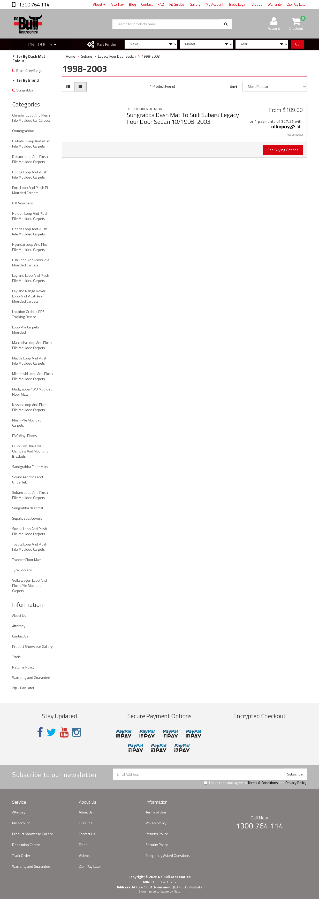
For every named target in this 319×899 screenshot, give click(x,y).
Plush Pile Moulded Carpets (27, 422)
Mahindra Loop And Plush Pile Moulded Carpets (32, 345)
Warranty (275, 4)
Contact (147, 4)
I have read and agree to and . (255, 782)
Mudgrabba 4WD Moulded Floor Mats (32, 391)
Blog (132, 4)
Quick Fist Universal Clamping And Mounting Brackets (30, 451)
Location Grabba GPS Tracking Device (28, 314)
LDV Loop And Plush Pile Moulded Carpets (30, 262)
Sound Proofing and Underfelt (27, 479)
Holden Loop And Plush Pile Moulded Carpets (30, 216)
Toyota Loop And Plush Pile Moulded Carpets (29, 546)
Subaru (86, 56)
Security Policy (157, 844)
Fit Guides (177, 4)
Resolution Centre (26, 844)
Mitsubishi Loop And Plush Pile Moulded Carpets (32, 376)
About (99, 4)
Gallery (195, 4)
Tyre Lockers (22, 570)
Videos (257, 4)
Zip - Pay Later (23, 687)
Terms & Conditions (263, 782)
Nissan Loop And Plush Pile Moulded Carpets (30, 407)
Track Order (21, 855)
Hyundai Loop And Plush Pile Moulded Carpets (31, 247)
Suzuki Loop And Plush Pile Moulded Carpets (29, 531)
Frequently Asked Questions (168, 855)
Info (299, 126)
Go (297, 44)
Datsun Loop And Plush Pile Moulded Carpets (30, 159)
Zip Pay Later (297, 4)
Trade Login (237, 4)
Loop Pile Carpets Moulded (25, 329)
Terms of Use (156, 812)
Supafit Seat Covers (27, 518)
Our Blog (85, 823)
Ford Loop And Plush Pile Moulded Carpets (31, 190)
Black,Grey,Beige (29, 70)
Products (42, 44)
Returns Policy (23, 667)
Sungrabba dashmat (27, 508)
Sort (233, 86)
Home (70, 56)
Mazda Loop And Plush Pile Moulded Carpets (29, 360)
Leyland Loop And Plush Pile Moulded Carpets (30, 278)
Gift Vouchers (22, 203)
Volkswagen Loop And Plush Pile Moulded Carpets (29, 585)
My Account (214, 4)
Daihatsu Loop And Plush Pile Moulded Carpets (31, 143)
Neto (177, 891)
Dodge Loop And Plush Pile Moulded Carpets (29, 174)
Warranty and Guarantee (31, 677)
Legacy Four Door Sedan (117, 56)
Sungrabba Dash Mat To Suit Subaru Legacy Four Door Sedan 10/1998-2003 (183, 118)
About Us (19, 615)
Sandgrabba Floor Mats (30, 466)
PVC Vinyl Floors (24, 435)
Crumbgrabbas (23, 130)
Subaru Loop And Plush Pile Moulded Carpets (30, 495)
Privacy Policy (295, 782)
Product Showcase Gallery (32, 646)
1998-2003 (151, 56)
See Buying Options (283, 149)
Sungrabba (24, 90)
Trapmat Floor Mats (27, 559)
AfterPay (117, 4)
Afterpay (18, 625)
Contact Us (20, 636)
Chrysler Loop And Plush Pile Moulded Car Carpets (31, 117)
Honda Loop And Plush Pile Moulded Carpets (29, 231)
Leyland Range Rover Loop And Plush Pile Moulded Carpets (28, 296)
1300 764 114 (33, 5)
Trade (16, 656)
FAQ (161, 4)
